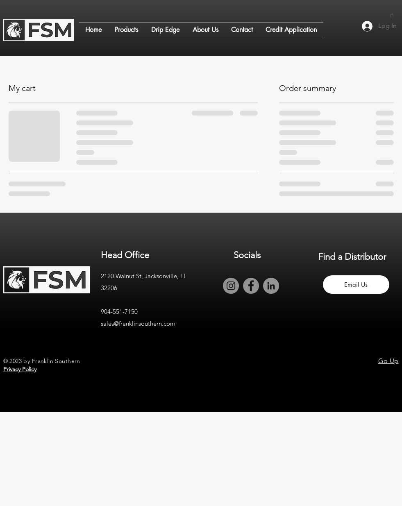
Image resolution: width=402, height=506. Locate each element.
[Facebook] (251, 286)
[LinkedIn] (271, 286)
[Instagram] (231, 286)
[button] (391, 16)
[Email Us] (356, 284)
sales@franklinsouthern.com (138, 323)
